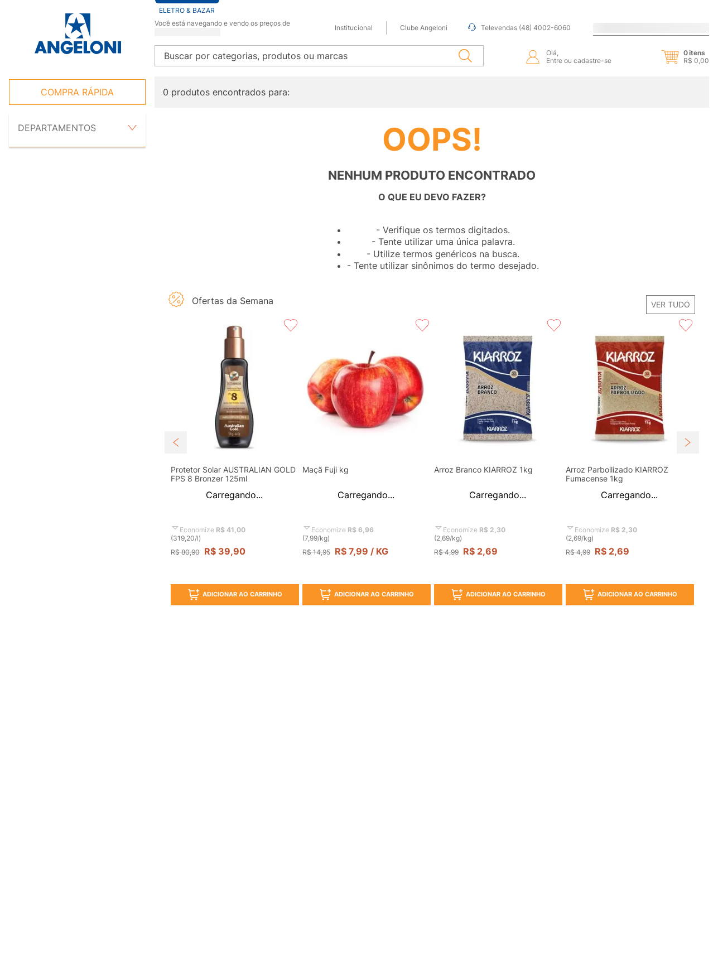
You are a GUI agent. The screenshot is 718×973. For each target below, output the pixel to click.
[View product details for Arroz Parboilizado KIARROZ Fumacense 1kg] (629, 464)
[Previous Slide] (176, 442)
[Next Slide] (688, 442)
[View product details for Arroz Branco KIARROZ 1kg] (497, 464)
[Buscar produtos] (465, 56)
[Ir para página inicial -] (77, 33)
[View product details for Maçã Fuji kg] (366, 464)
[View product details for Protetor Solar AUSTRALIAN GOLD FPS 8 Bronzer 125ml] (234, 464)
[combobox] (319, 55)
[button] (675, 57)
